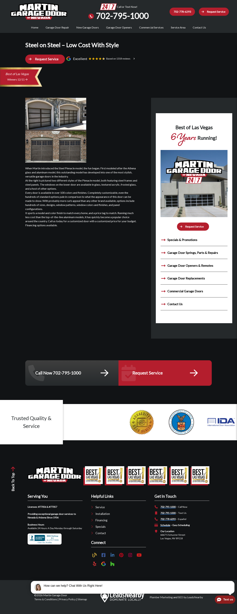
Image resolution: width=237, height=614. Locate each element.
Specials (100, 530)
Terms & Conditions (45, 602)
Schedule (165, 528)
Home (34, 27)
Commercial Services (151, 27)
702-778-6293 (168, 522)
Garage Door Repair (57, 27)
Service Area (178, 27)
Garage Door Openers (119, 27)
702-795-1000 (168, 510)
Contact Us (199, 27)
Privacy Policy (67, 602)
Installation (102, 517)
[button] (213, 12)
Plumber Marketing (161, 600)
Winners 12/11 (17, 82)
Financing (101, 523)
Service (100, 510)
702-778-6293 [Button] (180, 11)
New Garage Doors (87, 27)
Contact (100, 536)
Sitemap (82, 602)
